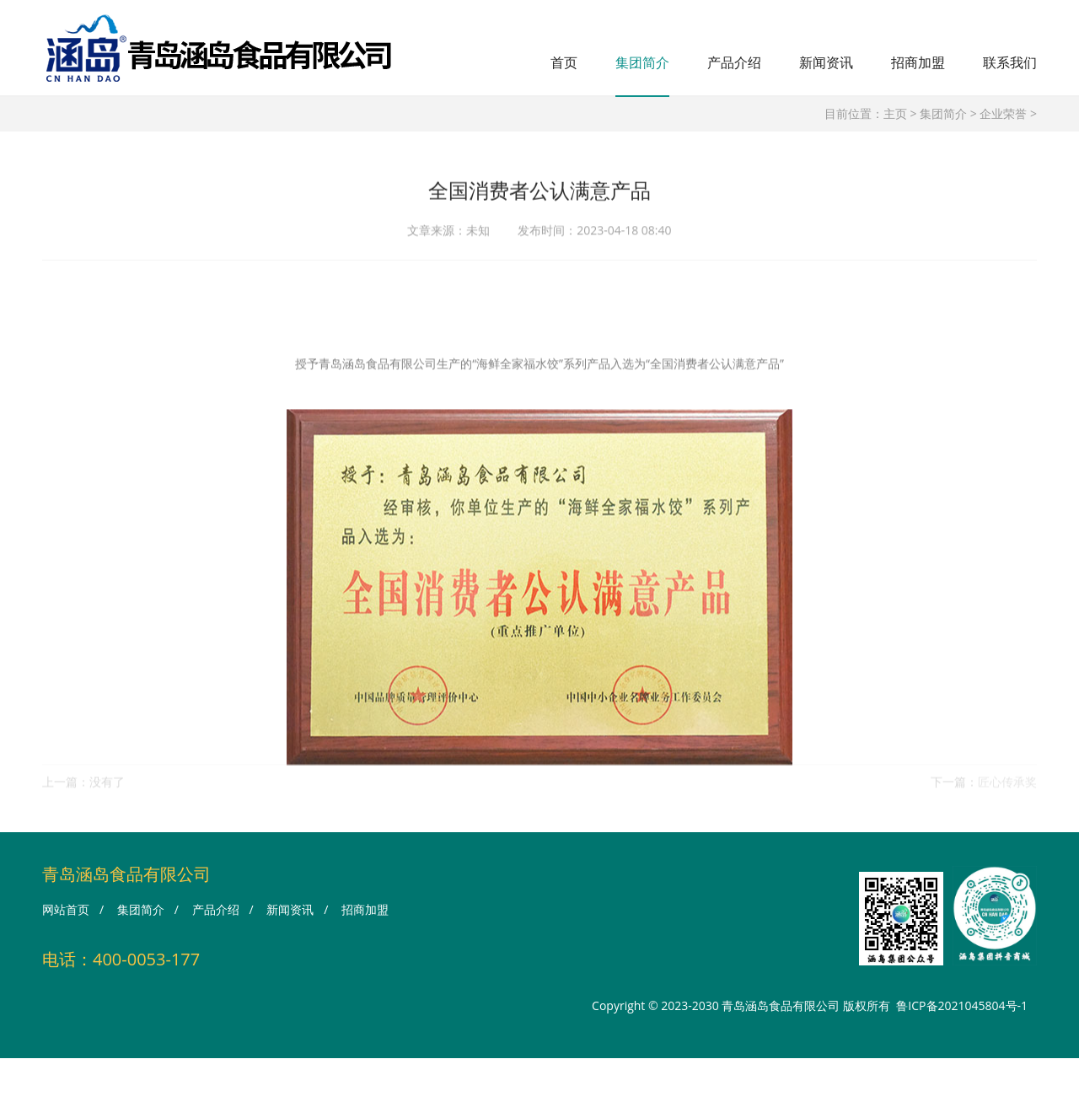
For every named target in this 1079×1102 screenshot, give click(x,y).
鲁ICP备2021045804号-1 (962, 1005)
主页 (895, 113)
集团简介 (642, 62)
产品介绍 (734, 62)
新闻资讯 (826, 62)
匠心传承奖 (1007, 788)
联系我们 (1010, 62)
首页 (563, 62)
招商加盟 (918, 62)
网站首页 (65, 909)
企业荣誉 (1003, 113)
